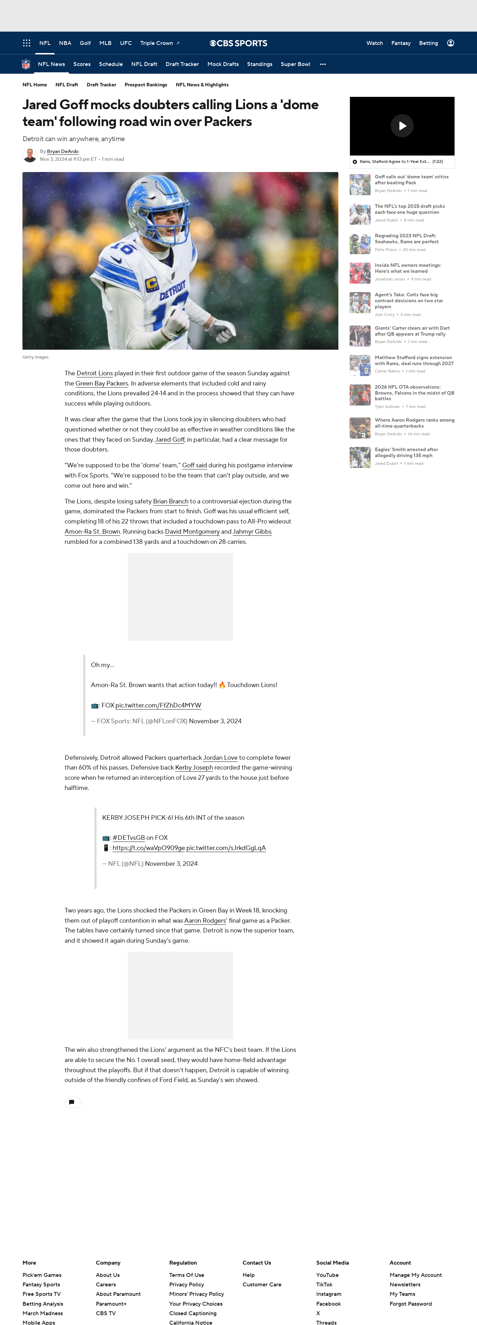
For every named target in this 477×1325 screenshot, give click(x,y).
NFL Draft (66, 85)
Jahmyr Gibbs (252, 532)
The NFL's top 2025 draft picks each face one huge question (410, 209)
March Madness (42, 1313)
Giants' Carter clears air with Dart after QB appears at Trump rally (412, 331)
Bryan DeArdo (63, 152)
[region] (402, 126)
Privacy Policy (186, 1284)
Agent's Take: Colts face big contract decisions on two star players (409, 301)
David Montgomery (192, 532)
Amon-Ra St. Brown (92, 532)
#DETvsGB (129, 838)
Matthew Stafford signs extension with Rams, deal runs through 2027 (414, 361)
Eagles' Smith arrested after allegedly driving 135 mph (406, 453)
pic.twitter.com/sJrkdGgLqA (226, 848)
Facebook (328, 1303)
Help (249, 1275)
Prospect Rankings (146, 85)
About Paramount (118, 1294)
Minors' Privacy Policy (196, 1294)
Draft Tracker (101, 85)
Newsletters (405, 1284)
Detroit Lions (95, 373)
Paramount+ (111, 1303)
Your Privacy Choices (196, 1303)
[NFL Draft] (144, 64)
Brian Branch (170, 501)
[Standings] (260, 64)
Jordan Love (220, 758)
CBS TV (106, 1313)
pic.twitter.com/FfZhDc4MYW (158, 705)
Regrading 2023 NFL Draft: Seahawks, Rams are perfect (407, 239)
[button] (323, 64)
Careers (106, 1284)
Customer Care (262, 1284)
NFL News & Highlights (202, 85)
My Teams (402, 1294)
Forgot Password (411, 1303)
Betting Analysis (42, 1303)
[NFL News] (51, 64)
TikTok (324, 1284)
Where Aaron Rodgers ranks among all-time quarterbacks (415, 423)
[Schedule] (111, 64)
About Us (108, 1275)
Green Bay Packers (101, 384)
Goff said (194, 465)
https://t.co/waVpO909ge (149, 848)
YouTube (327, 1275)
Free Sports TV (41, 1294)
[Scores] (82, 64)
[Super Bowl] (295, 64)
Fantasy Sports (41, 1284)
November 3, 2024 (215, 721)
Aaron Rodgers (205, 921)
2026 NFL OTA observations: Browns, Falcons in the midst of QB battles (415, 393)
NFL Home (34, 85)
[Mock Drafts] (223, 64)
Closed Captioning (193, 1313)
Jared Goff (169, 440)
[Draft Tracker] (182, 64)
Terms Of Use (186, 1275)
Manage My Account (416, 1275)
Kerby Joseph (194, 768)
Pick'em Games (41, 1275)
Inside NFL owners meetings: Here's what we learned (408, 268)
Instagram (329, 1294)
